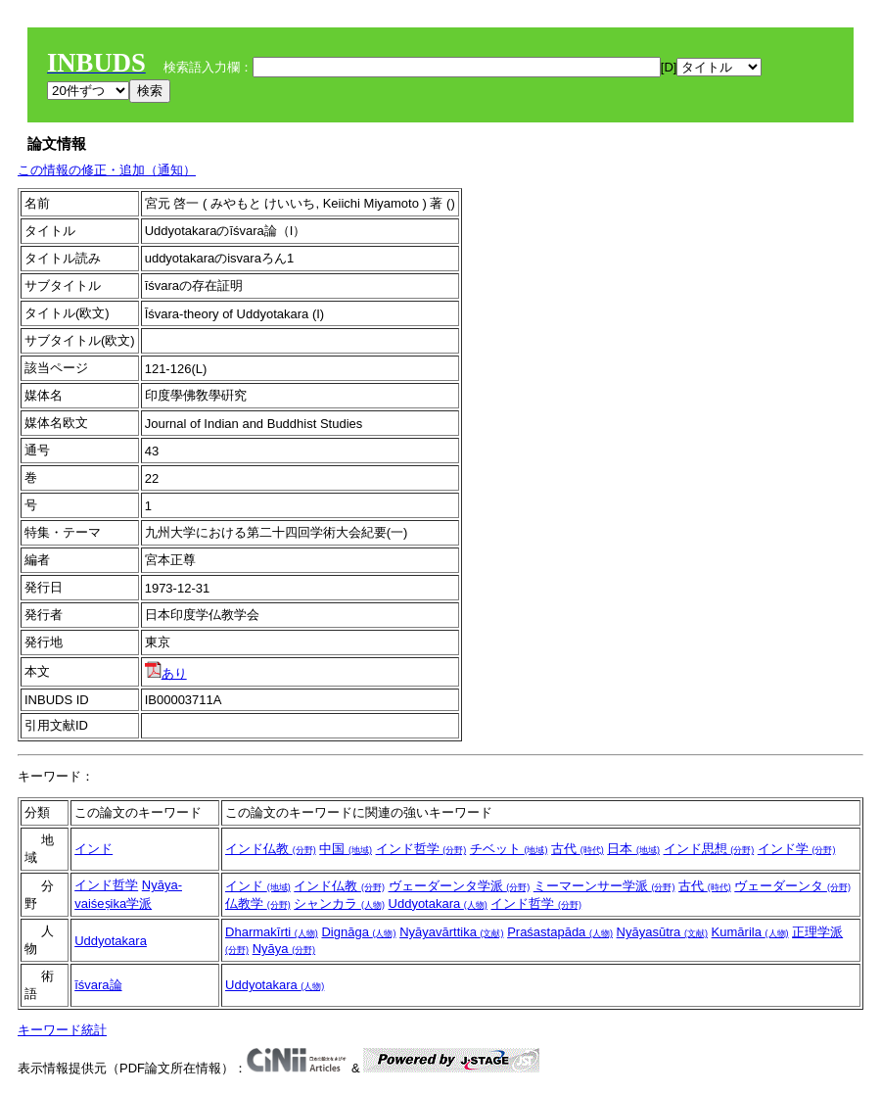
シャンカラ (339, 903)
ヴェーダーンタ (792, 886)
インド (93, 848)
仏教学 (258, 903)
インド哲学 (421, 848)
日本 (633, 848)
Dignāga (358, 932)
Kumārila (750, 932)
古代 (577, 848)
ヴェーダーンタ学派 (460, 886)
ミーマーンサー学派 (604, 886)
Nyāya (284, 948)
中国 (345, 848)
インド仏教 (270, 848)
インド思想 (709, 848)
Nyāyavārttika (451, 932)
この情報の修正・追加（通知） (107, 170)
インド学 (797, 848)
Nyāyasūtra (662, 932)
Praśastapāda (560, 932)
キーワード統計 (62, 1030)
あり (166, 673)
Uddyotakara (438, 903)
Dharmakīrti (271, 932)
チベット (509, 848)
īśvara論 (97, 984)
